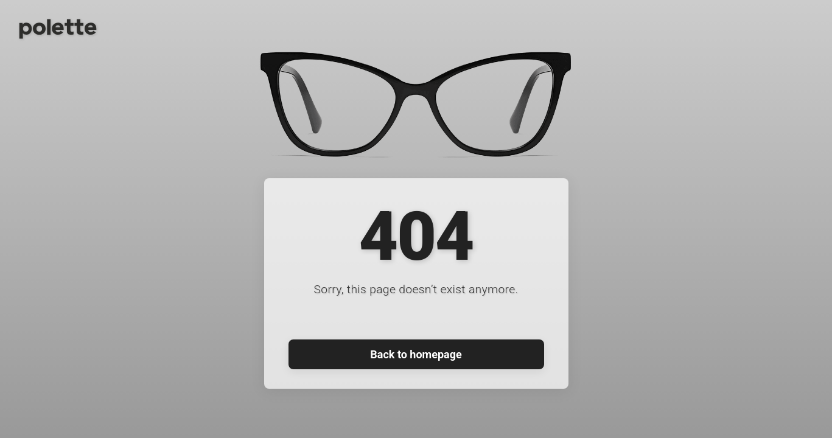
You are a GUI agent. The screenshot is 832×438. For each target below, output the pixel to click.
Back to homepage (415, 354)
